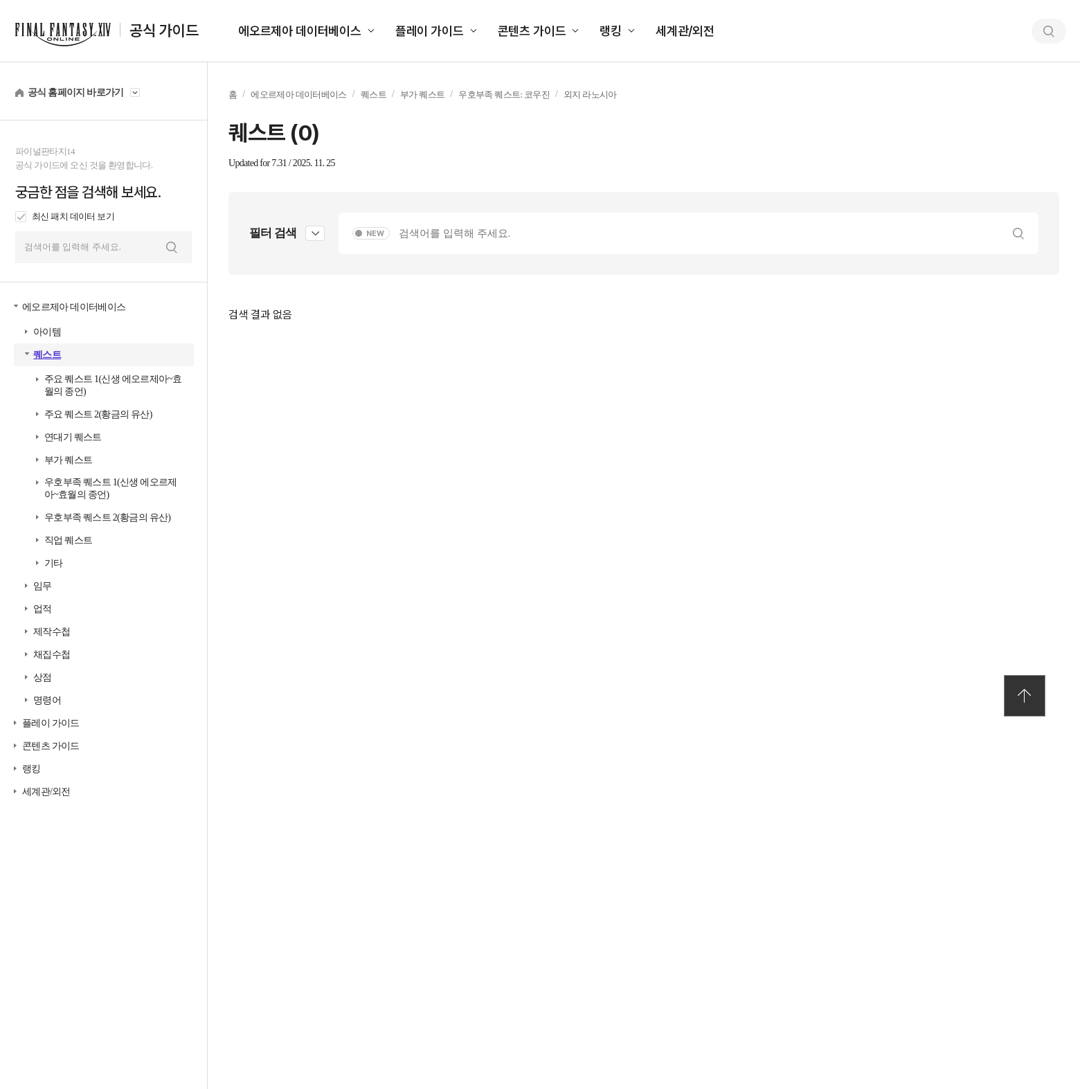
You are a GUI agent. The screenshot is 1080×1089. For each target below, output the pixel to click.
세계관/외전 (685, 31)
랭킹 (611, 31)
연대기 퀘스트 (73, 437)
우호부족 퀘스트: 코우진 (504, 94)
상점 (42, 677)
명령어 (47, 700)
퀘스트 (47, 355)
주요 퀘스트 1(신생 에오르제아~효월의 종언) (112, 385)
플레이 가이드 (429, 31)
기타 (53, 563)
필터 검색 (272, 233)
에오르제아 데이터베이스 (299, 31)
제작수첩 (51, 632)
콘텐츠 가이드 (532, 31)
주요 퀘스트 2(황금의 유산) (98, 414)
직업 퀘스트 (68, 540)
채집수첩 (51, 654)
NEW (375, 233)
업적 (42, 609)
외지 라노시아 (590, 94)
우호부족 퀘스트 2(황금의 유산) (107, 517)
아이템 (47, 332)
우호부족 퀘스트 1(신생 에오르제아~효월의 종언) (110, 488)
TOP (1024, 696)
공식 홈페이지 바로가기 (76, 92)
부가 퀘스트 (68, 460)
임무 (42, 586)
